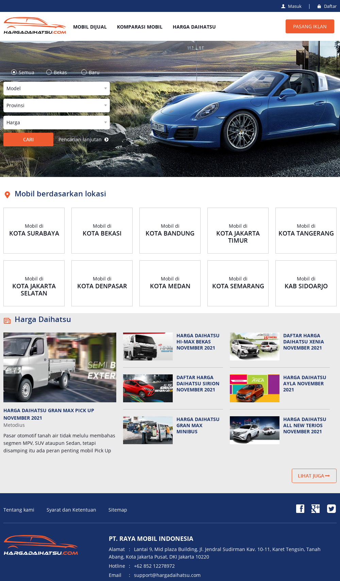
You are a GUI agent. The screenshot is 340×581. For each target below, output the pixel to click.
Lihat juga (314, 475)
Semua (24, 72)
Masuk (291, 6)
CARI (28, 139)
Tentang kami (18, 509)
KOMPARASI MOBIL (140, 26)
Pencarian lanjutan (84, 139)
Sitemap (117, 509)
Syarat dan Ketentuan (71, 509)
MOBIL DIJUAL (90, 26)
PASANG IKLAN (310, 26)
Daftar (326, 6)
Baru (92, 72)
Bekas (58, 72)
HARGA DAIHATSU (194, 26)
